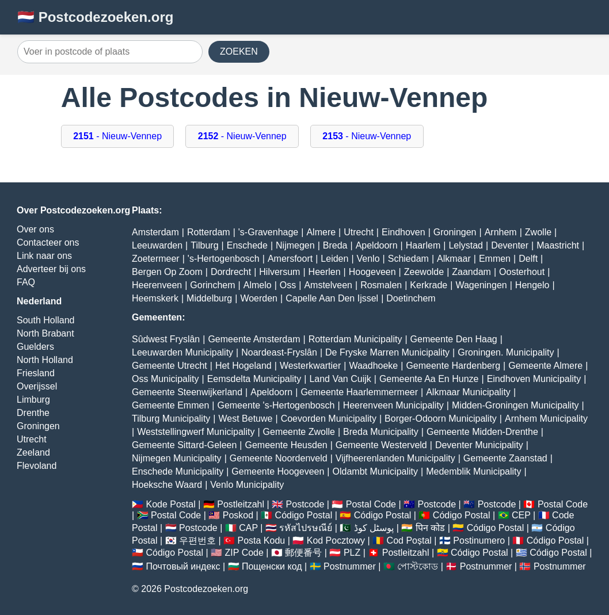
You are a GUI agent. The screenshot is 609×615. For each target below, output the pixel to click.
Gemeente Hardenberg (453, 365)
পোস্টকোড (417, 566)
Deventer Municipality (479, 445)
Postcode (305, 504)
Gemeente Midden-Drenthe (482, 432)
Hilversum (279, 272)
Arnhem (501, 232)
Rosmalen (381, 285)
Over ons (35, 229)
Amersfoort (290, 258)
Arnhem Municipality (546, 418)
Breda (335, 245)
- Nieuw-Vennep (117, 136)
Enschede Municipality (177, 471)
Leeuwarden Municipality (182, 352)
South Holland (46, 320)
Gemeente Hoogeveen (277, 471)
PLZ (352, 552)
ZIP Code (244, 552)
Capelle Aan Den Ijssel (332, 298)
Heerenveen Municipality (393, 405)
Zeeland (33, 452)
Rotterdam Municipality (355, 339)
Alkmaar (454, 258)
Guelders (35, 347)
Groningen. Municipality (506, 352)
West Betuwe (246, 418)
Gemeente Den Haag (453, 339)
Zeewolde (424, 272)
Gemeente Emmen (170, 405)
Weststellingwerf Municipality (195, 432)
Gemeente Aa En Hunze (429, 379)
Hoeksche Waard (167, 485)
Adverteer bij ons (51, 269)
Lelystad (465, 245)
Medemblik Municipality (473, 471)
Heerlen (325, 272)
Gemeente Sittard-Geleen (184, 445)
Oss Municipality (165, 379)
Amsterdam (155, 232)
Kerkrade (428, 285)
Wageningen (481, 285)
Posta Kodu (261, 540)
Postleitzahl (240, 504)
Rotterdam (208, 232)
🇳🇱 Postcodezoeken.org (95, 17)
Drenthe (33, 413)
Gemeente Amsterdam (254, 339)
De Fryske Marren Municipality (387, 352)
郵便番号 (303, 552)
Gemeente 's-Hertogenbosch (275, 405)
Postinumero (479, 540)
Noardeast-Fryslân (279, 352)
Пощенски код (272, 566)
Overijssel (37, 386)
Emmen (495, 258)
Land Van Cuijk (340, 379)
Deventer (509, 245)
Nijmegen (295, 245)
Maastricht (557, 245)
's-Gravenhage (268, 232)
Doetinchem (410, 298)
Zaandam (471, 272)
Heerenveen (157, 285)
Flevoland (36, 466)
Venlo (368, 258)
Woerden (258, 298)
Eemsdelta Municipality (254, 379)
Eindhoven (403, 232)
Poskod (238, 515)
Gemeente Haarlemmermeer (359, 392)
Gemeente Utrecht (169, 365)
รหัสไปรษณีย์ (305, 528)
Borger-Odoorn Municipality (441, 418)
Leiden (334, 258)
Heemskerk (155, 298)
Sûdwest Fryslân (166, 339)
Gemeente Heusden (286, 445)
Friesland (36, 373)
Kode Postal (170, 504)
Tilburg (204, 245)
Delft (528, 258)
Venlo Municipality (247, 485)
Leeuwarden (157, 245)
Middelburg (209, 298)
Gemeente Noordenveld (279, 458)
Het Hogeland (243, 365)
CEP (521, 515)
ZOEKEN (239, 51)
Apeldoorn (377, 245)
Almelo (257, 285)
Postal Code (371, 504)
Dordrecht (231, 272)
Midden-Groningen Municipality (515, 405)
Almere (321, 232)
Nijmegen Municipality (177, 458)
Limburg (33, 399)
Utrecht (32, 439)
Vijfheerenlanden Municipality (395, 458)
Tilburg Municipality (171, 418)
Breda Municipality (380, 432)
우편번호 (197, 540)
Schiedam (408, 258)
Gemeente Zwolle (299, 432)
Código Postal (304, 515)
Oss (288, 285)
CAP (248, 528)
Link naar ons (44, 256)
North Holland (45, 360)
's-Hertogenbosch (224, 258)
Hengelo (532, 285)
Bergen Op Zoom (167, 272)
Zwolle (538, 232)
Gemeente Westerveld (381, 445)
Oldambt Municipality (375, 471)
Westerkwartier (310, 365)
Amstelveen (328, 285)
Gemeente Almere (545, 365)
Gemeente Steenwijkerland (187, 392)
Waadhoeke (373, 365)
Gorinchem (212, 285)
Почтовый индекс (183, 566)
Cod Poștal (409, 540)
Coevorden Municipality (328, 418)
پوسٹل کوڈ (374, 528)
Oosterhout (522, 272)
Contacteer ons (48, 242)
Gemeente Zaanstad (505, 458)
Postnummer (349, 566)
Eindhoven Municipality (534, 379)
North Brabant (45, 333)
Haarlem (423, 245)
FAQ (26, 282)
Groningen (38, 426)
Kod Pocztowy (336, 540)
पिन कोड (430, 528)
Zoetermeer (156, 258)
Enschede (247, 245)
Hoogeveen (372, 272)
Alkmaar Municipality (468, 392)
